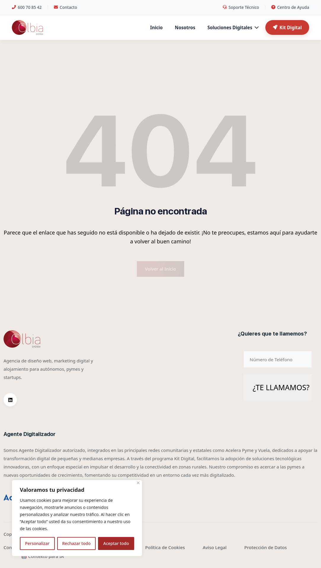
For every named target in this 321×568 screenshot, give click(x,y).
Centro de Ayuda (290, 7)
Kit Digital (287, 27)
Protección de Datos (265, 547)
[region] (77, 518)
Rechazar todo (76, 543)
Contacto (65, 7)
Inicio (156, 27)
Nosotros (185, 27)
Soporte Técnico (241, 7)
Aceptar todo (116, 543)
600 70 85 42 (27, 7)
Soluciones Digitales (232, 27)
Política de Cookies (165, 547)
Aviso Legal (215, 547)
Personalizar (37, 543)
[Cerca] (138, 482)
